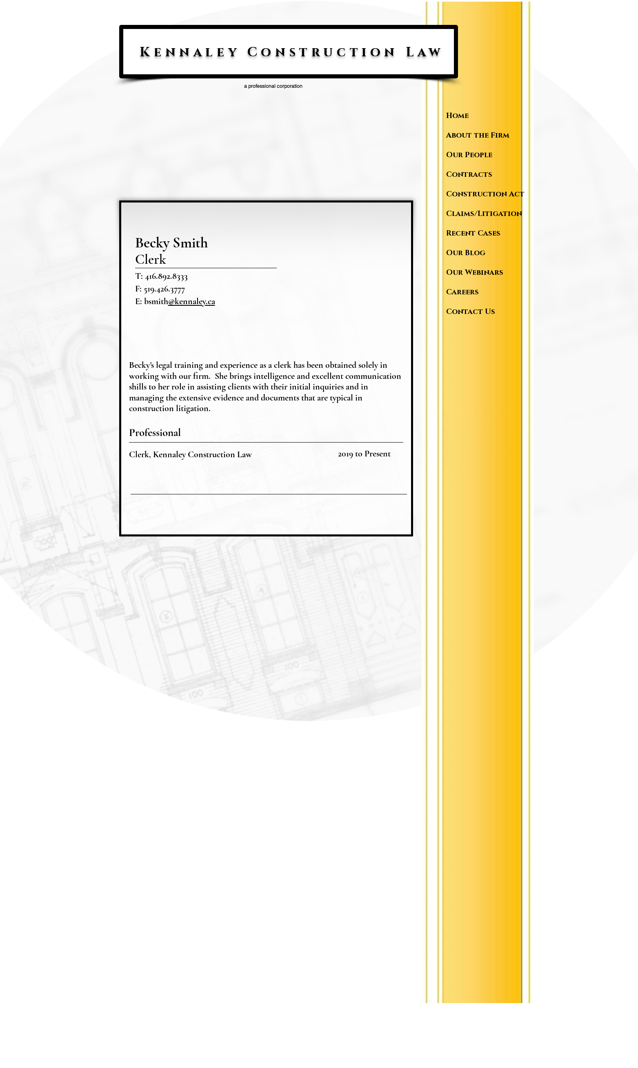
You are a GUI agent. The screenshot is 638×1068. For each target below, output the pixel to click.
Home (457, 116)
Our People (469, 155)
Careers (462, 292)
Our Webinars (474, 273)
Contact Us (470, 312)
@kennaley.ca (191, 301)
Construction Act (483, 194)
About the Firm (477, 135)
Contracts (469, 175)
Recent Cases (473, 233)
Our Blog (465, 253)
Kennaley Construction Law (292, 52)
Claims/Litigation (483, 214)
